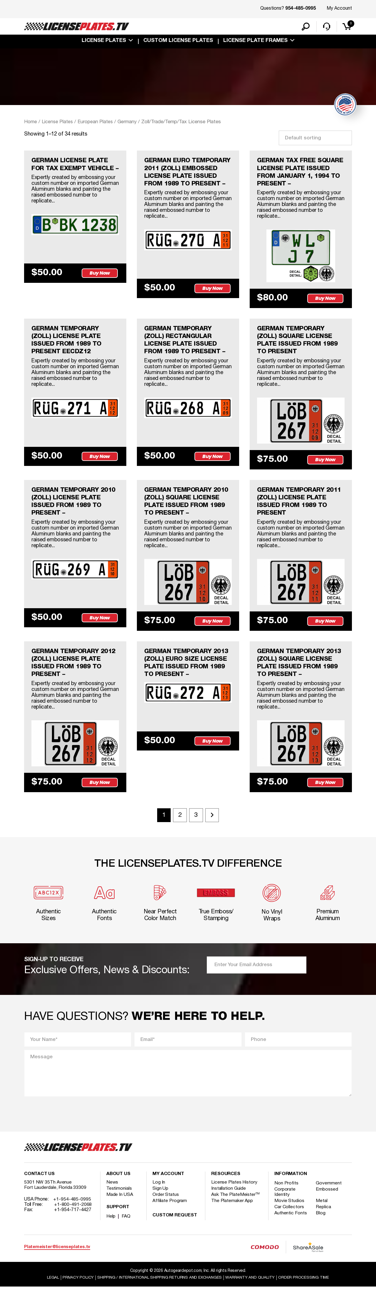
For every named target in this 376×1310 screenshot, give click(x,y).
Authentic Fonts (290, 1236)
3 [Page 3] (197, 835)
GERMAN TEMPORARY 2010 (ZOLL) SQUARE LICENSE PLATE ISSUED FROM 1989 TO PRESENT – (188, 517)
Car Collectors (289, 1230)
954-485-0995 (300, 8)
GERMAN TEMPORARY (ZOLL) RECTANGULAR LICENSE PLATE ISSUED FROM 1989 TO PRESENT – (186, 353)
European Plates (97, 123)
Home (30, 123)
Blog (322, 1236)
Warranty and (252, 1301)
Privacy (75, 1301)
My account (168, 1197)
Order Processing (306, 1301)
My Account (339, 8)
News (112, 1205)
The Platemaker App (232, 1224)
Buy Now (100, 283)
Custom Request (174, 1238)
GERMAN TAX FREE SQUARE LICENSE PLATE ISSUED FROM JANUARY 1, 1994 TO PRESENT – (298, 174)
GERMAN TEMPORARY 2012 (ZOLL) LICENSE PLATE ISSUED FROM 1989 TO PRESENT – (75, 681)
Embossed (328, 1212)
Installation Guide (228, 1211)
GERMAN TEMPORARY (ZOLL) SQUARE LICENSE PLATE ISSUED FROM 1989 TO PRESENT (299, 353)
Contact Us (39, 1197)
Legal (50, 1301)
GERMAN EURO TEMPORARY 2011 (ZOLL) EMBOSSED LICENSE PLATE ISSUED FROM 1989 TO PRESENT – (186, 178)
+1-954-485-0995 (72, 1222)
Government (329, 1206)
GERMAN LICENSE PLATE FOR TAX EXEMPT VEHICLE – (73, 170)
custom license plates (178, 41)
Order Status (165, 1218)
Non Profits (286, 1206)
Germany (129, 123)
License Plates (104, 41)
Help (111, 1239)
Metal (323, 1224)
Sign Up (160, 1211)
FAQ (126, 1239)
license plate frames (255, 41)
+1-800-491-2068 (73, 1228)
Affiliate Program (169, 1224)
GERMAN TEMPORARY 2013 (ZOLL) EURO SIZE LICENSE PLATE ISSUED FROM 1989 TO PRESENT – (188, 681)
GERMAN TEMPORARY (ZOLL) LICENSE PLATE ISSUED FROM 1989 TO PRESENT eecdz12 (67, 353)
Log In (158, 1205)
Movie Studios (289, 1224)
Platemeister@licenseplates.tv (57, 1270)
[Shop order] (315, 138)
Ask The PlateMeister (235, 1218)
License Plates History (234, 1205)
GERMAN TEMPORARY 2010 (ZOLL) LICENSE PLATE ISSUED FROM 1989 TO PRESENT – (75, 517)
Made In (119, 1218)
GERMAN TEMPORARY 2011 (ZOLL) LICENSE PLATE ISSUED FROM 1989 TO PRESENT (301, 517)
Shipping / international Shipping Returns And (159, 1301)
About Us (118, 1197)
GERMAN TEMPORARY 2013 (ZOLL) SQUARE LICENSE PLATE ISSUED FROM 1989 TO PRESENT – (301, 681)
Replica (324, 1230)
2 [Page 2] (179, 835)
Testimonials (119, 1211)
